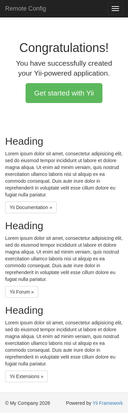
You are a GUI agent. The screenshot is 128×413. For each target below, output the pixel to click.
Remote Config (25, 8)
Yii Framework (108, 403)
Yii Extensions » (26, 376)
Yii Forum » (22, 292)
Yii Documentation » (31, 207)
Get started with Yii (64, 93)
